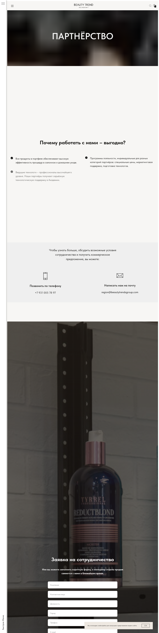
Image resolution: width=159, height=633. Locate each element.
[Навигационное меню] (3, 3)
